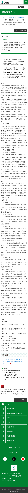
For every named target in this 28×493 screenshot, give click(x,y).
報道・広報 (11, 17)
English (21, 7)
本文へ (6, 7)
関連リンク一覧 (13, 452)
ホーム (4, 17)
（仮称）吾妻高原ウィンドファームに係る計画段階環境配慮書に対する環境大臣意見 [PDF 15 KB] (13, 361)
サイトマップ (12, 447)
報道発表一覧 (21, 17)
